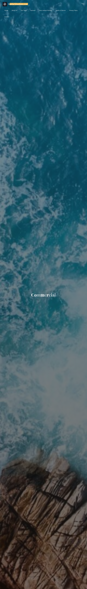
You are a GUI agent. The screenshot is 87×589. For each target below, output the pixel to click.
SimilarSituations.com (18, 4)
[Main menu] (82, 4)
